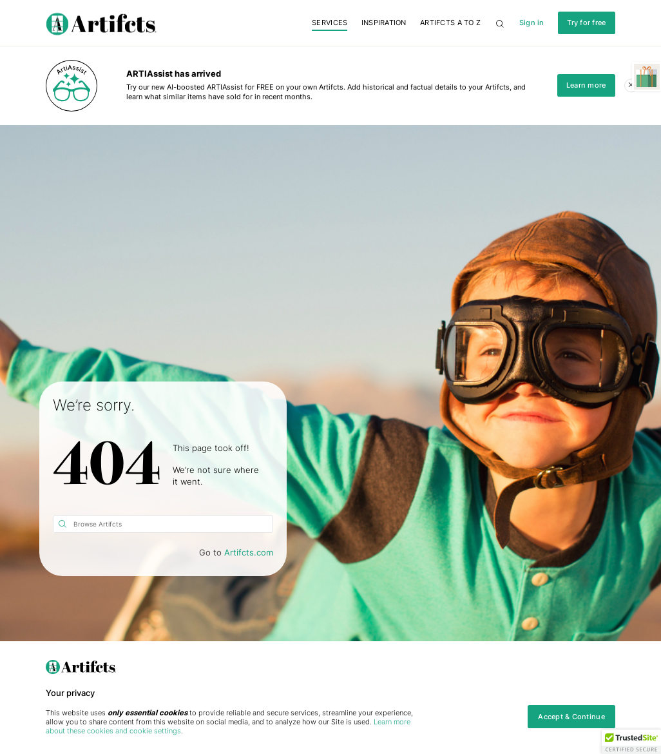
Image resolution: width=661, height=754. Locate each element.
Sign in (531, 23)
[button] (631, 742)
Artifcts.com (248, 552)
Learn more (586, 85)
